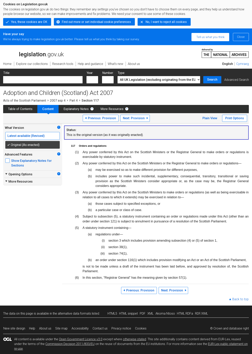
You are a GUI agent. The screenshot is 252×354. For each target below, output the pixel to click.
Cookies (140, 328)
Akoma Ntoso (165, 313)
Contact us (100, 328)
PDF (142, 313)
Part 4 (73, 100)
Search (212, 79)
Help (32, 328)
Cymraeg (242, 64)
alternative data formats (74, 313)
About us (45, 328)
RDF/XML (201, 313)
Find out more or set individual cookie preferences (96, 22)
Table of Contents (20, 109)
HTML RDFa (185, 313)
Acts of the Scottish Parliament (24, 100)
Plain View (209, 118)
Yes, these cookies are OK (29, 22)
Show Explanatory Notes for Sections (31, 163)
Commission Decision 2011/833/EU (70, 344)
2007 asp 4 (57, 100)
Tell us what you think (210, 37)
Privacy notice (121, 328)
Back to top (240, 299)
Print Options (234, 118)
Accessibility (80, 328)
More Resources (111, 109)
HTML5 (112, 313)
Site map (61, 328)
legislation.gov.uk (33, 53)
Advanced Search (236, 80)
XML (150, 313)
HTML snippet (128, 313)
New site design (14, 328)
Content (48, 109)
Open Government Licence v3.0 (80, 339)
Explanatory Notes (76, 109)
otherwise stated (134, 339)
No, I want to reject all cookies (166, 22)
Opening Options (18, 174)
